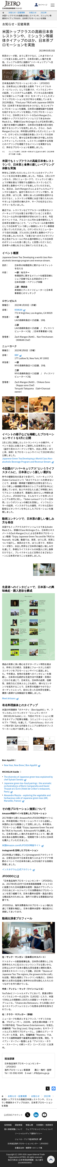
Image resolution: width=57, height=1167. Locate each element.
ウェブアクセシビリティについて (39, 1129)
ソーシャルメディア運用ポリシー (28, 1133)
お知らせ (32, 12)
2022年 (44, 12)
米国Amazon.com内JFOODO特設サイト (23, 845)
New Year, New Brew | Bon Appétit (22, 765)
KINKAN (20, 309)
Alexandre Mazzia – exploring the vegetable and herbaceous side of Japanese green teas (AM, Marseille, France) (27, 798)
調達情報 (18, 1125)
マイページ (41, 5)
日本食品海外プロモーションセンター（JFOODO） (29, 1143)
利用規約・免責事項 (44, 1125)
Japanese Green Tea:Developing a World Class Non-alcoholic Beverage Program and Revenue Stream (28, 460)
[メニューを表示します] (52, 5)
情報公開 (29, 1125)
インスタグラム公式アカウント (18, 869)
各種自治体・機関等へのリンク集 (28, 1147)
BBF (18, 355)
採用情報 (8, 1125)
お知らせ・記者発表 (17, 12)
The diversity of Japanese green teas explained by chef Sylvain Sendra (28, 778)
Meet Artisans (10, 698)
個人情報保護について (13, 1129)
